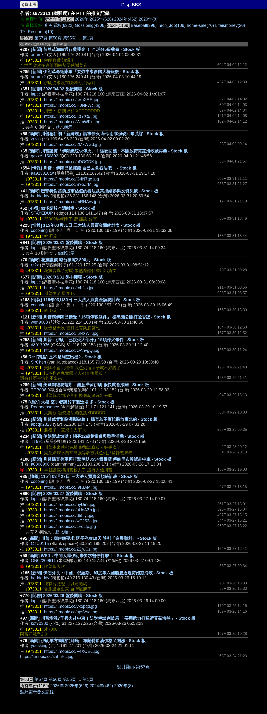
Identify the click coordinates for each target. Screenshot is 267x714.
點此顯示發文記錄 (37, 692)
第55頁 (69, 38)
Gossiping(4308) (90, 25)
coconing (39, 230)
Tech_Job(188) (172, 25)
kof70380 (39, 623)
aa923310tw (42, 173)
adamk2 (38, 54)
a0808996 (40, 464)
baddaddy (40, 196)
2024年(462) (125, 19)
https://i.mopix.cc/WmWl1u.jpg (72, 122)
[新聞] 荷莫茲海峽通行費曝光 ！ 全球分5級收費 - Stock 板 (85, 49)
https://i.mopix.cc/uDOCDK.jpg (72, 161)
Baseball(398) (144, 25)
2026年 (81, 19)
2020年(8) (148, 19)
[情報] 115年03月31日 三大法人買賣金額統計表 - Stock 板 (85, 225)
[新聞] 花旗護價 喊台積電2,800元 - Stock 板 (70, 260)
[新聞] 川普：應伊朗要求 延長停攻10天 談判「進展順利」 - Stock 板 (93, 538)
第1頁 (88, 38)
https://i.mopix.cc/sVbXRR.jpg (71, 99)
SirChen (38, 362)
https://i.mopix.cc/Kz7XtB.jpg (70, 116)
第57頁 (40, 38)
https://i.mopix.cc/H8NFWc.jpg (72, 105)
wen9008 (39, 322)
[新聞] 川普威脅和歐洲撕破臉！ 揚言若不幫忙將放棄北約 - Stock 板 (94, 419)
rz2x (35, 265)
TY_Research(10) (36, 31)
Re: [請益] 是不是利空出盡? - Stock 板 (65, 357)
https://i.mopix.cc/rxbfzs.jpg (69, 288)
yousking (39, 645)
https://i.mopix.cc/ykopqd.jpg (70, 606)
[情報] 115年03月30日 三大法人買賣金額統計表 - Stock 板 (85, 299)
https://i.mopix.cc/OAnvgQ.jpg (71, 350)
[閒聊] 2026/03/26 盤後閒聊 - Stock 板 (67, 595)
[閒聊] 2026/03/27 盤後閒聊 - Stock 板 (67, 493)
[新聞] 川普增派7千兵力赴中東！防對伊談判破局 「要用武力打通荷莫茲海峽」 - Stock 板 (112, 618)
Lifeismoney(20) (230, 25)
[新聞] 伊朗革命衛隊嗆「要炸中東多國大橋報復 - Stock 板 (85, 71)
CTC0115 (40, 543)
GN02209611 (43, 560)
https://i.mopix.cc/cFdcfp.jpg (70, 526)
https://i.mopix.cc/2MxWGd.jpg (72, 144)
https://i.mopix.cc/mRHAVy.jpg (72, 201)
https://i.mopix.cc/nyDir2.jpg (69, 504)
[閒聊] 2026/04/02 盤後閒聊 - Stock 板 (67, 89)
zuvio (36, 139)
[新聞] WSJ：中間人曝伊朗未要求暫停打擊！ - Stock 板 (81, 555)
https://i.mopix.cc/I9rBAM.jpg (70, 487)
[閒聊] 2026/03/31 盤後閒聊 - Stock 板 (67, 242)
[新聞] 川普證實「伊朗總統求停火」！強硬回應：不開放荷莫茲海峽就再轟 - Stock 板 (108, 151)
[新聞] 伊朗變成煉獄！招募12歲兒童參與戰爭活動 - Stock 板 (87, 436)
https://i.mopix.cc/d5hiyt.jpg (69, 515)
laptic (36, 94)
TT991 (37, 441)
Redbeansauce (45, 407)
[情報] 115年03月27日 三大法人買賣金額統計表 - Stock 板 (83, 476)
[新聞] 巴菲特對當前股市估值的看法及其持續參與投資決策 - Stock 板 (93, 191)
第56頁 (55, 38)
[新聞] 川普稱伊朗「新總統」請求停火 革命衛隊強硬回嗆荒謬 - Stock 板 (96, 133)
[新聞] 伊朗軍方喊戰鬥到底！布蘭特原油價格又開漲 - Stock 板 (87, 640)
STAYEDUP (42, 213)
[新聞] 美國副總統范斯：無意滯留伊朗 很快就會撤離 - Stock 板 (90, 384)
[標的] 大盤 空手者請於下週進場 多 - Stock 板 (71, 402)
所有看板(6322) (59, 25)
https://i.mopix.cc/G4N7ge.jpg (71, 179)
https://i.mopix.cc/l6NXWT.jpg (71, 333)
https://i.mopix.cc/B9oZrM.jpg (71, 184)
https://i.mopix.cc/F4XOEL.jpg (71, 651)
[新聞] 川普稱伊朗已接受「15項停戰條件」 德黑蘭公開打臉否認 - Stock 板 (101, 317)
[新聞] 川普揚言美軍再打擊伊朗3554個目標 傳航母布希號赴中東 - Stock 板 (101, 459)
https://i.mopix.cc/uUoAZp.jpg (71, 510)
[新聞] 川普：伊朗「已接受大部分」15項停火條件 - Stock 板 (87, 339)
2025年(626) (101, 19)
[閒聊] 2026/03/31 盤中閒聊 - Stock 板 (67, 277)
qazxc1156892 (44, 156)
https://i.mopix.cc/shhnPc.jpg (46, 656)
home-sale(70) (200, 25)
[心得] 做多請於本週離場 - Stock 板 (62, 208)
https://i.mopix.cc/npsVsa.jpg (70, 612)
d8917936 (40, 345)
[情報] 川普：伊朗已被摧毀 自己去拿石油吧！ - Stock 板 (84, 168)
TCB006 (38, 390)
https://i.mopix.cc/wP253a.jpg (71, 521)
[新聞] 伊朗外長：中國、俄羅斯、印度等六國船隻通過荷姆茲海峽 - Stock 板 (102, 573)
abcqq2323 (41, 424)
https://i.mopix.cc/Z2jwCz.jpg (70, 549)
